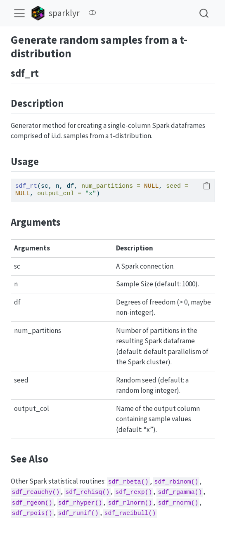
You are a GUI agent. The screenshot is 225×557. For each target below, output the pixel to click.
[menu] (19, 13)
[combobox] (204, 13)
